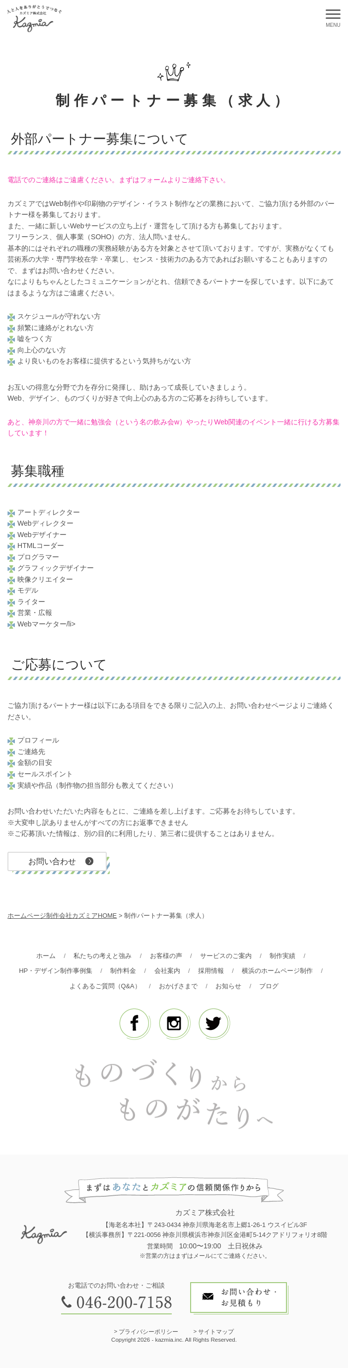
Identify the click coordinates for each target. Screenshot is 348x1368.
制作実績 (282, 955)
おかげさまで (178, 986)
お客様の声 (166, 955)
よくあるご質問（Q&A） (105, 986)
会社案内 (167, 970)
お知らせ (228, 986)
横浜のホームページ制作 (277, 970)
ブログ (268, 986)
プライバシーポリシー (148, 1332)
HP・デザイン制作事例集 (55, 970)
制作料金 (123, 970)
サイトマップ (216, 1332)
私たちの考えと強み (102, 955)
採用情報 (211, 970)
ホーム (46, 955)
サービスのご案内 (226, 955)
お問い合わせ (52, 861)
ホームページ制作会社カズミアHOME (62, 915)
